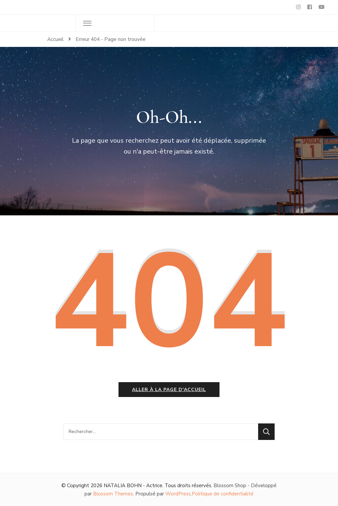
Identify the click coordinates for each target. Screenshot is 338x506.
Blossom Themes (113, 493)
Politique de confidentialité (223, 493)
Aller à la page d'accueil (169, 389)
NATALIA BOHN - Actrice (133, 485)
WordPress (178, 493)
